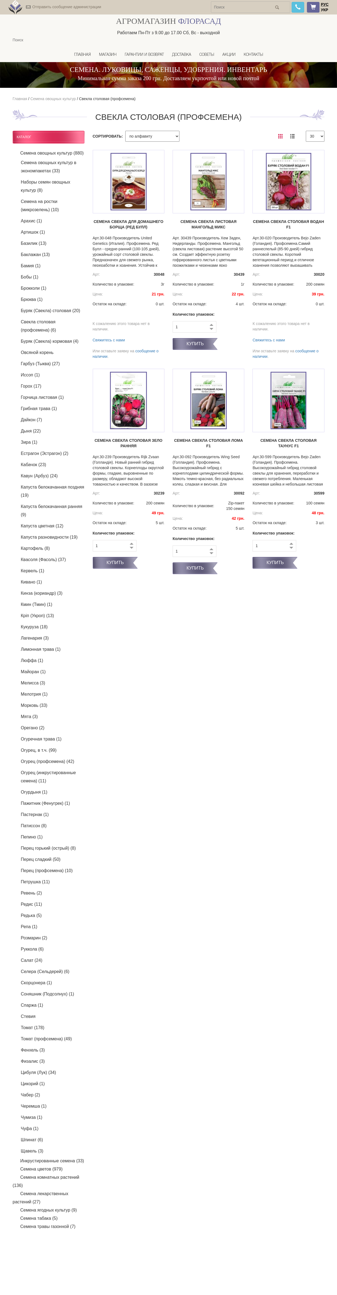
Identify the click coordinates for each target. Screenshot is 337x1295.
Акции (229, 55)
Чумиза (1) (31, 1117)
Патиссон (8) (34, 825)
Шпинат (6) (32, 1139)
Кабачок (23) (33, 464)
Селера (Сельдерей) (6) (45, 971)
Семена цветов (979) (41, 1169)
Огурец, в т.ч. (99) (39, 750)
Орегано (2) (32, 727)
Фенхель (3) (33, 1050)
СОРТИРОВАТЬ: (108, 136)
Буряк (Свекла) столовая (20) (50, 310)
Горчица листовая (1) (42, 397)
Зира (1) (29, 442)
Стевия (28, 1016)
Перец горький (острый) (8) (48, 848)
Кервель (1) (32, 570)
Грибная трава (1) (39, 408)
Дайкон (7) (31, 419)
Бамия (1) (30, 265)
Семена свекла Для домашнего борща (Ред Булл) (128, 224)
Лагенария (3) (35, 638)
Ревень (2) (31, 893)
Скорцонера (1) (36, 982)
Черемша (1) (34, 1106)
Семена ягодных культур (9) (48, 1210)
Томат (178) (32, 1027)
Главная (82, 55)
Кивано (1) (31, 582)
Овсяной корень (37, 352)
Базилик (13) (34, 243)
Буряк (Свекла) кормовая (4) (50, 341)
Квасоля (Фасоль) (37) (43, 559)
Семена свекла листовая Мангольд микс (209, 224)
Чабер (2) (30, 1095)
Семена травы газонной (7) (47, 1226)
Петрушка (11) (35, 881)
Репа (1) (29, 926)
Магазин (108, 55)
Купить (195, 343)
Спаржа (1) (32, 1005)
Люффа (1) (32, 660)
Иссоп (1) (30, 375)
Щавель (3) (32, 1151)
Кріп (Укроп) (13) (37, 615)
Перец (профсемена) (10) (47, 870)
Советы (206, 55)
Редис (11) (31, 904)
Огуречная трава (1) (41, 739)
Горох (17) (31, 386)
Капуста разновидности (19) (49, 537)
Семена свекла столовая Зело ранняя (128, 443)
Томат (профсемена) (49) (46, 1038)
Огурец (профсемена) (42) (47, 761)
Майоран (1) (33, 671)
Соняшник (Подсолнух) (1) (47, 994)
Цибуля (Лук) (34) (38, 1072)
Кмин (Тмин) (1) (36, 604)
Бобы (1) (29, 277)
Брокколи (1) (33, 288)
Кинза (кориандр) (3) (41, 593)
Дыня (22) (31, 431)
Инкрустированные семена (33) (52, 1160)
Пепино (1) (32, 837)
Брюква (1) (32, 299)
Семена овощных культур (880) (52, 153)
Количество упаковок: (194, 314)
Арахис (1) (31, 221)
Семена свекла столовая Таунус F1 (288, 443)
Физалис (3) (33, 1061)
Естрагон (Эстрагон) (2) (44, 453)
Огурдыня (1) (34, 792)
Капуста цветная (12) (42, 526)
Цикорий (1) (33, 1083)
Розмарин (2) (34, 938)
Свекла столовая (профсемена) (107, 99)
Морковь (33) (34, 705)
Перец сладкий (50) (40, 859)
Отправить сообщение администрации (66, 7)
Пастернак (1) (35, 814)
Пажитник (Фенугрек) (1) (45, 803)
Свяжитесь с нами (109, 340)
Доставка (181, 55)
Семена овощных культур (53, 99)
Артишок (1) (33, 232)
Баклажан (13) (35, 254)
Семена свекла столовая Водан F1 (288, 224)
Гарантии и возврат (144, 55)
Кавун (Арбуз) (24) (39, 476)
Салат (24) (31, 960)
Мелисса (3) (33, 683)
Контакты (253, 55)
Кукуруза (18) (34, 627)
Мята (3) (29, 716)
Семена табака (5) (39, 1218)
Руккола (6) (32, 949)
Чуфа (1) (30, 1128)
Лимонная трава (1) (40, 649)
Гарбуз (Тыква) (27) (40, 363)
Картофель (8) (35, 548)
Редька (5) (31, 915)
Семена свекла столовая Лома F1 (208, 443)
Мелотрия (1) (34, 694)
